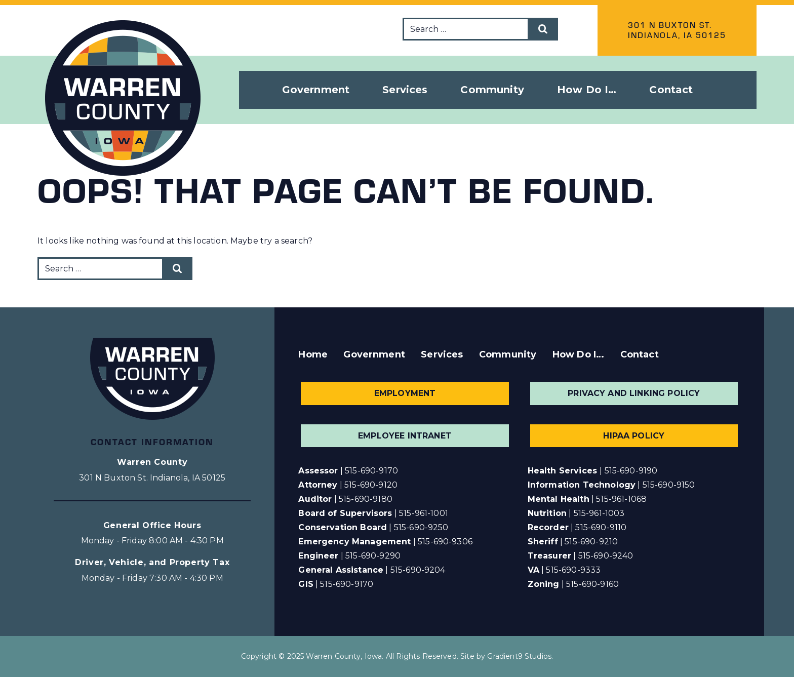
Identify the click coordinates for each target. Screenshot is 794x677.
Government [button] (316, 90)
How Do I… (578, 354)
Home (313, 354)
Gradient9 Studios (519, 656)
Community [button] (492, 90)
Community (507, 354)
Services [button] (404, 90)
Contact (671, 90)
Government (374, 354)
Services (442, 354)
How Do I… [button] (586, 90)
